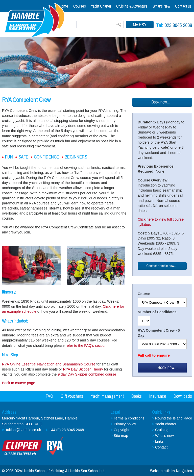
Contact (161, 447)
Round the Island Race (173, 418)
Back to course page (18, 383)
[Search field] (100, 24)
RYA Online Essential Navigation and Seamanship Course (48, 364)
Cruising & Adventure (132, 6)
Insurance (157, 396)
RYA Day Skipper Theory (83, 369)
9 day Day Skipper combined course (87, 374)
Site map (121, 436)
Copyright (121, 430)
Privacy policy (125, 424)
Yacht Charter (101, 6)
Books (136, 396)
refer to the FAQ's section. (87, 345)
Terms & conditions (129, 418)
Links (159, 441)
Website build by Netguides (171, 470)
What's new (164, 436)
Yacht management (107, 396)
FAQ (49, 396)
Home (63, 6)
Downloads (183, 396)
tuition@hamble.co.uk (23, 430)
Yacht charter (166, 424)
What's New (161, 6)
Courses (79, 6)
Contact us (183, 6)
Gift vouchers (72, 396)
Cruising (161, 430)
